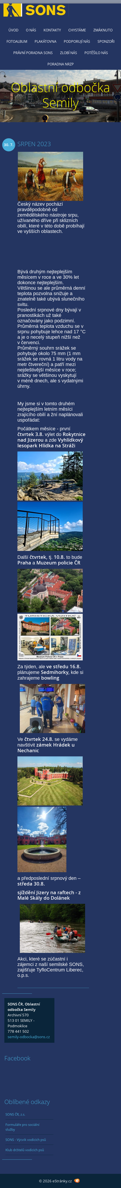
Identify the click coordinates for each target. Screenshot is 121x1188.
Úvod (13, 30)
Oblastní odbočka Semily (60, 95)
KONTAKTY (52, 30)
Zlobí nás (68, 52)
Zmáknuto (103, 30)
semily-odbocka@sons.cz (29, 1036)
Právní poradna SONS (33, 52)
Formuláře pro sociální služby (22, 1127)
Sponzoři (105, 41)
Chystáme (77, 30)
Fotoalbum (17, 41)
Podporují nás (77, 41)
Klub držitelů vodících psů (24, 1150)
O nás (31, 30)
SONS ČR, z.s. (15, 1114)
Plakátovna (45, 41)
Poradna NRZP (60, 64)
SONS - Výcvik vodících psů (25, 1139)
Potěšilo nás (96, 52)
